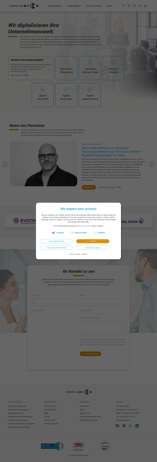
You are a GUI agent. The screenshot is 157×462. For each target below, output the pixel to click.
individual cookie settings (93, 248)
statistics (99, 233)
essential (58, 233)
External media (78, 233)
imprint (84, 254)
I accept (93, 241)
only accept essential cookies (56, 248)
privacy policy (86, 226)
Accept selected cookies (56, 241)
